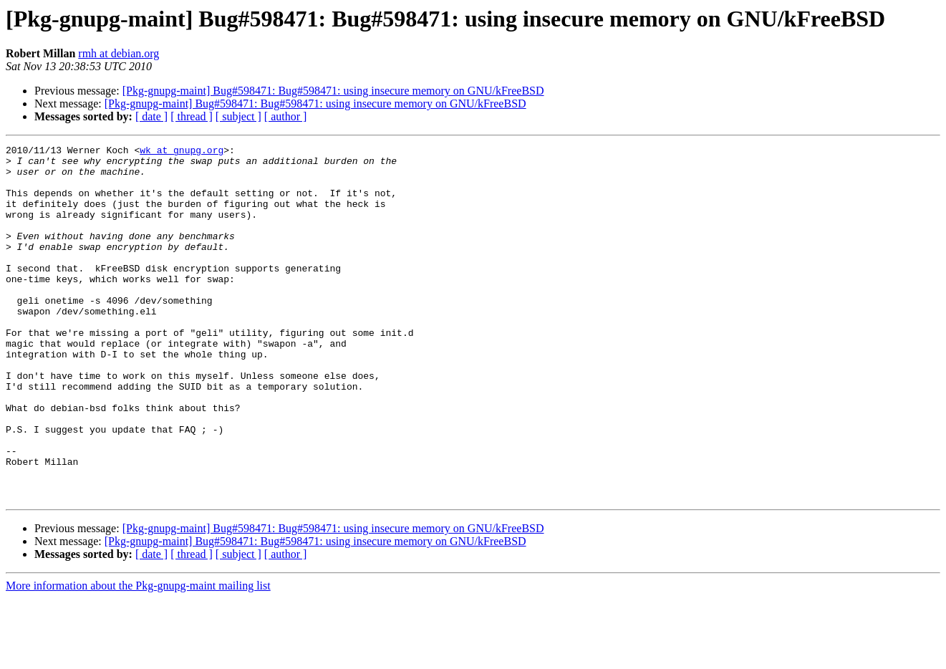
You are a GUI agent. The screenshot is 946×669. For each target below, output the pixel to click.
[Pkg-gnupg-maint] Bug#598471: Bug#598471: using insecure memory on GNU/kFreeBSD (333, 91)
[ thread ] (191, 116)
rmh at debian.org (118, 53)
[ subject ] (238, 116)
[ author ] (285, 116)
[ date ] (151, 116)
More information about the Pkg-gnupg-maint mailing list (138, 656)
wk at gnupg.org (181, 151)
